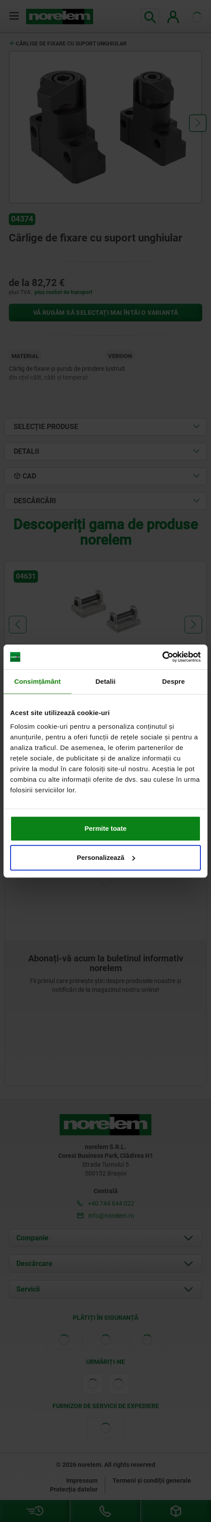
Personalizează (106, 857)
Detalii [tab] (105, 681)
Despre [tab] (173, 681)
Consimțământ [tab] (37, 681)
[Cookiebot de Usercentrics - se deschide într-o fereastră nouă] (162, 657)
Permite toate (105, 828)
